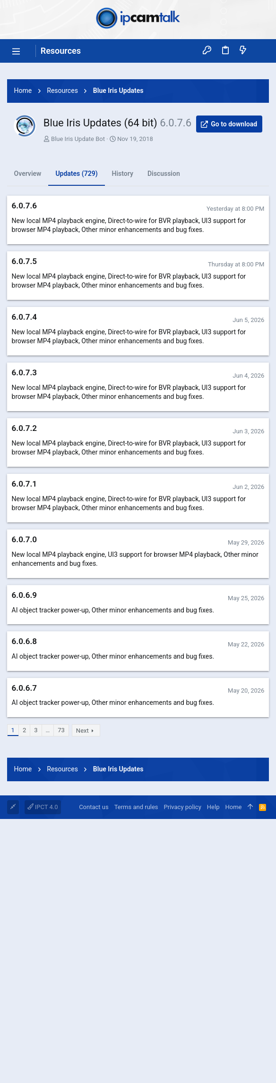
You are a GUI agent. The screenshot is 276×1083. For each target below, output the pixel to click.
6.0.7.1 (24, 615)
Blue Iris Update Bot (78, 270)
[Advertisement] (138, 133)
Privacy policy (182, 1071)
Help (213, 1071)
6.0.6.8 (24, 773)
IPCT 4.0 (42, 1071)
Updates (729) (76, 305)
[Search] (259, 51)
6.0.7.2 (24, 560)
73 (61, 862)
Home (233, 1071)
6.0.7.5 (24, 393)
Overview (28, 305)
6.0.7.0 (24, 671)
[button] (16, 50)
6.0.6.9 (24, 727)
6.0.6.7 (24, 820)
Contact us (94, 1071)
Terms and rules (136, 1071)
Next (82, 862)
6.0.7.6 (24, 337)
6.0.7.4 (24, 449)
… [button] (48, 862)
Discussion (163, 305)
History (122, 305)
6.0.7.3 (24, 504)
